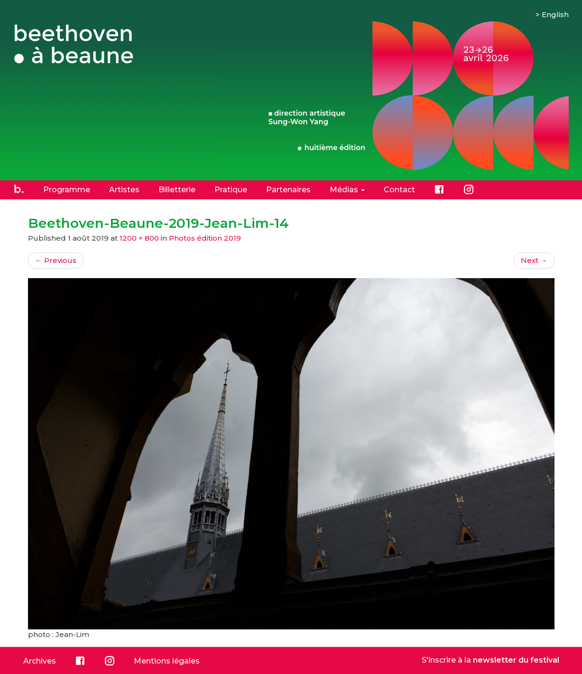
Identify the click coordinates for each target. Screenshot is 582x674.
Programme (66, 189)
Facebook (439, 189)
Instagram (468, 189)
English (555, 14)
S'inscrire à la (490, 660)
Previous (55, 260)
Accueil (19, 189)
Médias (347, 189)
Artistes (124, 189)
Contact (399, 189)
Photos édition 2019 (205, 238)
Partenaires (288, 189)
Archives (39, 660)
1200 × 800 (139, 238)
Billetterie (176, 189)
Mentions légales (167, 660)
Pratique (230, 189)
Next (534, 260)
